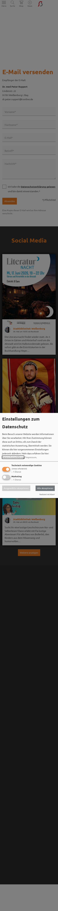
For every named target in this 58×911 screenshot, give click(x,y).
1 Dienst (16, 471)
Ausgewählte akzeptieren (16, 488)
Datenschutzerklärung (13, 457)
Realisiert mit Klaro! (47, 494)
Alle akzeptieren (45, 488)
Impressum (31, 457)
